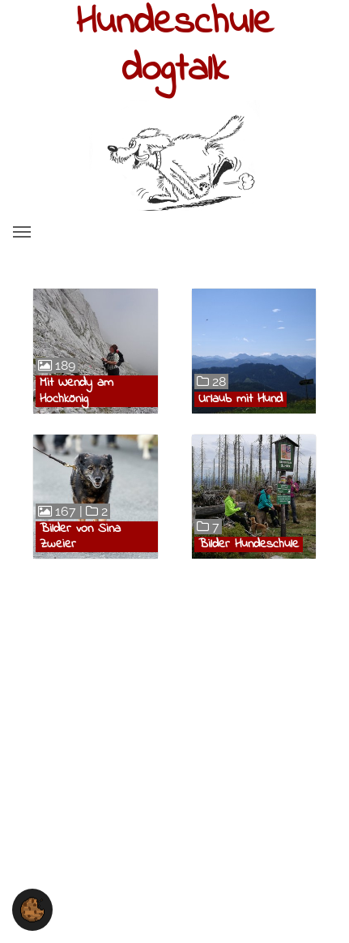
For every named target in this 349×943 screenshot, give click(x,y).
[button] (32, 908)
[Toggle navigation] (22, 232)
